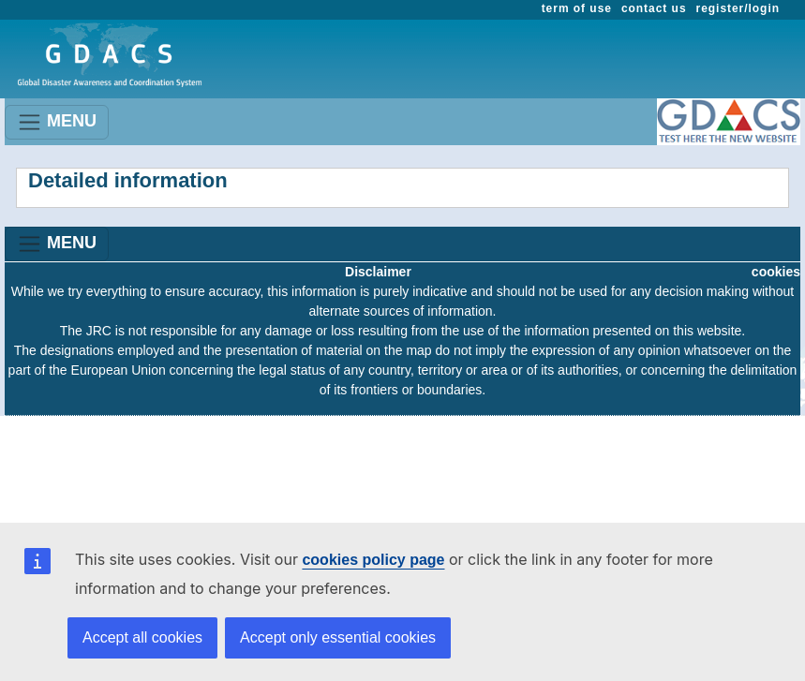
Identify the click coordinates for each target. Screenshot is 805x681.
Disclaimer (378, 271)
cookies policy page (373, 560)
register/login (738, 8)
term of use (577, 8)
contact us (654, 8)
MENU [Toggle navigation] (57, 122)
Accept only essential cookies (338, 637)
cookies (776, 271)
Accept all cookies (142, 637)
